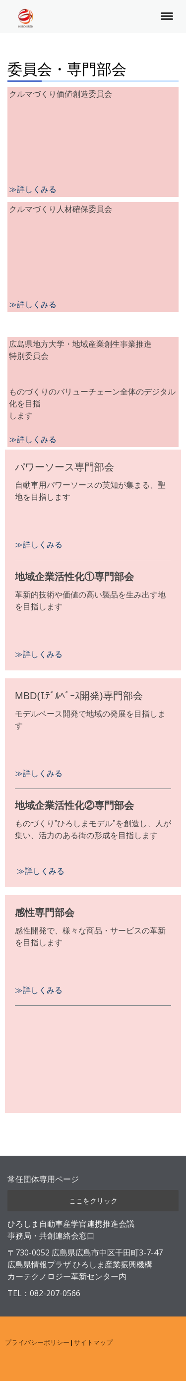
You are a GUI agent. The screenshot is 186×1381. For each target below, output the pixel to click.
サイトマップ (93, 1342)
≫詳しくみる (33, 304)
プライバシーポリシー (37, 1342)
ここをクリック (93, 1200)
